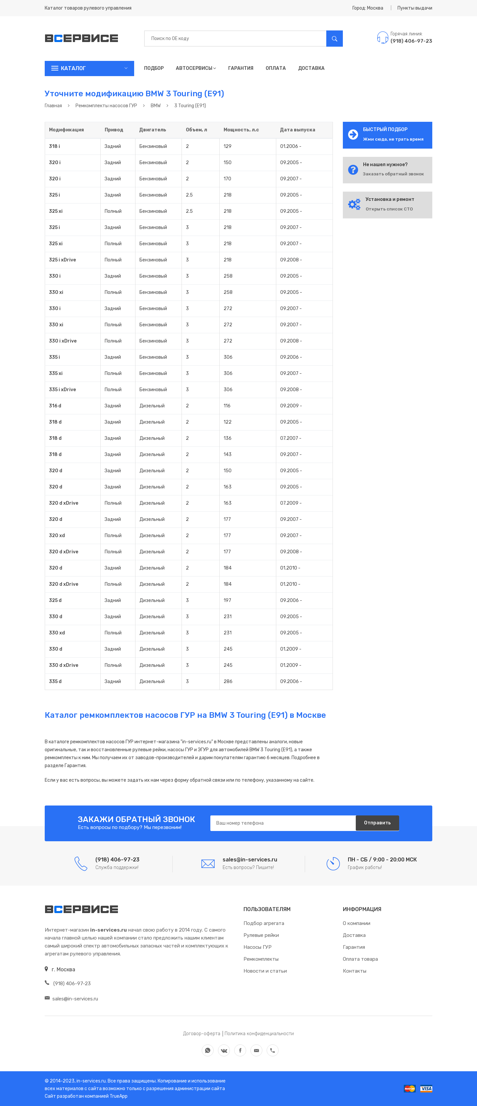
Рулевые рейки (261, 935)
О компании (356, 923)
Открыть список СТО (389, 209)
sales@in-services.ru (71, 999)
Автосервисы (196, 68)
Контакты (354, 971)
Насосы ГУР (257, 947)
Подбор (154, 68)
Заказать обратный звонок (393, 173)
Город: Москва (367, 8)
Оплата (276, 68)
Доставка (311, 68)
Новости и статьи (265, 971)
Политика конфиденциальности (259, 1034)
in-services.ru (91, 1081)
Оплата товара (360, 959)
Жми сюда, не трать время (393, 139)
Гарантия (240, 68)
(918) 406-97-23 (68, 984)
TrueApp (119, 1096)
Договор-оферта (201, 1034)
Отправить (375, 823)
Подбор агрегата (263, 923)
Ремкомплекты (261, 959)
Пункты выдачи (415, 8)
